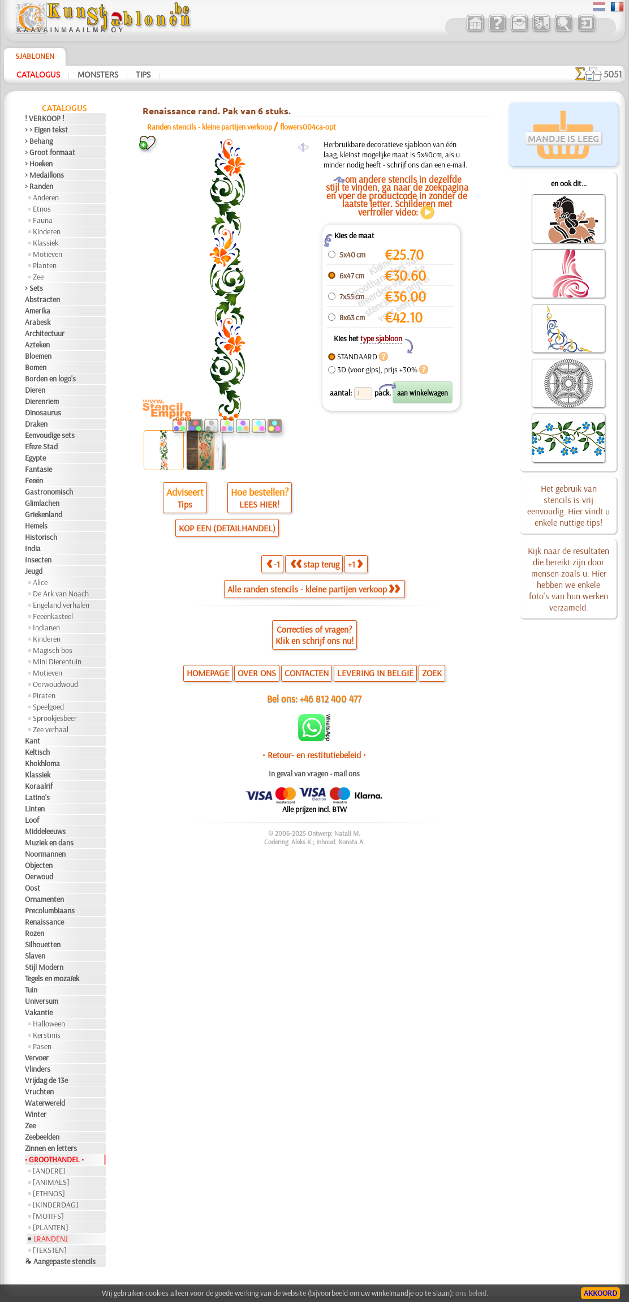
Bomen (35, 367)
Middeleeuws (45, 831)
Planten (45, 265)
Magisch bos (52, 650)
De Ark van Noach (61, 593)
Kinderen (47, 231)
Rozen (34, 933)
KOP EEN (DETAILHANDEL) (227, 528)
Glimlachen (42, 503)
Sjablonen (34, 56)
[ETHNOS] (49, 1193)
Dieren (35, 390)
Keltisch (37, 752)
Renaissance (44, 922)
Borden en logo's (50, 378)
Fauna (43, 220)
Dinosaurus (43, 412)
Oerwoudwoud (55, 684)
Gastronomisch (49, 492)
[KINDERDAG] (56, 1205)
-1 (273, 564)
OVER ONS (257, 672)
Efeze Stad (41, 446)
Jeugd (33, 571)
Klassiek (45, 243)
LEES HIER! (259, 504)
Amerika (37, 311)
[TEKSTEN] (50, 1250)
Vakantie (39, 1012)
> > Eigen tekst (46, 129)
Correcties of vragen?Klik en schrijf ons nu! (314, 635)
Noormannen (45, 854)
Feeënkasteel (53, 616)
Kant (32, 741)
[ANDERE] (49, 1171)
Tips (143, 74)
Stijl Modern (44, 967)
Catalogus (38, 74)
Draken (36, 424)
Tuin (31, 990)
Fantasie (38, 469)
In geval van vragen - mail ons (314, 773)
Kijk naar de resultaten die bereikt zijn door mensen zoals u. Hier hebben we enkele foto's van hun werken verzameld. (568, 579)
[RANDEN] (51, 1239)
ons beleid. (471, 1293)
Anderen (46, 197)
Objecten (39, 865)
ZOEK (432, 672)
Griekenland (43, 514)
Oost (32, 888)
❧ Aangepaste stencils (60, 1261)
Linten (35, 808)
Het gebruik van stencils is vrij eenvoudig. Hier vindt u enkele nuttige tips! (568, 505)
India (33, 548)
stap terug (314, 564)
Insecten (38, 560)
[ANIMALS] (51, 1182)
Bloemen (38, 356)
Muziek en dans (49, 842)
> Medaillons (44, 175)
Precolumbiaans (50, 910)
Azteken (37, 345)
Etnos (42, 209)
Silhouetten (43, 944)
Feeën (34, 480)
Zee (38, 277)
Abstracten (42, 299)
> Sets (34, 288)
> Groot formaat (50, 152)
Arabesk (37, 322)
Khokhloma (42, 763)
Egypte (35, 458)
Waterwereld (45, 1103)
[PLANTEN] (50, 1227)
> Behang (39, 141)
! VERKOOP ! (44, 118)
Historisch (41, 537)
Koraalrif (39, 786)
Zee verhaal (50, 729)
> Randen (39, 186)
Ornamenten (44, 899)
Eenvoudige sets (50, 435)
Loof (32, 820)
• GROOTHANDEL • (54, 1159)
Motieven (47, 254)
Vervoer (37, 1057)
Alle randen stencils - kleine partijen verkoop (313, 589)
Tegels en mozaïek (52, 978)
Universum (41, 1001)
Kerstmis (47, 1035)
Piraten (44, 695)
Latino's (37, 797)
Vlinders (37, 1069)
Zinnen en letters (51, 1148)
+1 (355, 564)
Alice (40, 582)
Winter (35, 1114)
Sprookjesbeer (55, 718)
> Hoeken (39, 163)
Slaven (35, 956)
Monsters (97, 74)
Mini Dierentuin (57, 661)
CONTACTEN (307, 672)
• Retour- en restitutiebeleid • (314, 754)
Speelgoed (48, 707)
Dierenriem (42, 401)
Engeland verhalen (61, 605)
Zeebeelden (42, 1137)
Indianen (46, 627)
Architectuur (44, 333)
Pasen (42, 1046)
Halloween (49, 1024)
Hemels (36, 526)
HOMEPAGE (208, 672)
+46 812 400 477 (330, 698)
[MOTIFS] (48, 1216)
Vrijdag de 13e (46, 1080)
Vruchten (39, 1091)
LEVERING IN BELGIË (375, 672)
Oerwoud (39, 876)
